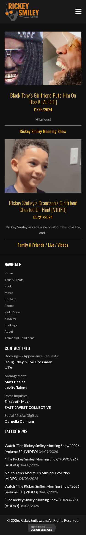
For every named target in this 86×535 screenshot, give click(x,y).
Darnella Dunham (19, 421)
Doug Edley (14, 362)
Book (8, 286)
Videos (63, 245)
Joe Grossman (40, 362)
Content (10, 299)
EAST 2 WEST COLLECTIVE (28, 407)
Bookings (11, 325)
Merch (9, 292)
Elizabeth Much (18, 401)
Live (51, 245)
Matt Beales (15, 382)
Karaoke (10, 318)
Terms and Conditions (19, 338)
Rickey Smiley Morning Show (43, 131)
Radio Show (12, 312)
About (9, 331)
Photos (9, 306)
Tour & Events (14, 280)
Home (9, 273)
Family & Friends (31, 245)
